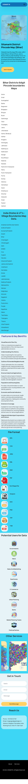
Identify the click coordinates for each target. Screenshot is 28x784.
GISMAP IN (6, 4)
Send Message (14, 704)
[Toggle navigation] (24, 4)
